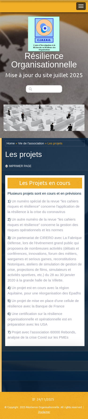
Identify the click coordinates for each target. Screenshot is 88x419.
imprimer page (20, 166)
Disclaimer (44, 412)
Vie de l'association (31, 143)
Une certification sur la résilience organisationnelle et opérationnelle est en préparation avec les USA (40, 319)
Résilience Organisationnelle (44, 60)
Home (11, 143)
